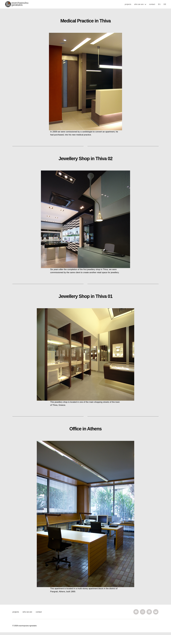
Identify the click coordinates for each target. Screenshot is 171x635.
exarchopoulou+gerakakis (28, 628)
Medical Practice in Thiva (85, 23)
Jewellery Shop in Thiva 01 (86, 299)
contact (152, 6)
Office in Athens (85, 431)
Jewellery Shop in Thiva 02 (86, 161)
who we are (139, 6)
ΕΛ (159, 6)
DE (165, 6)
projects (128, 6)
